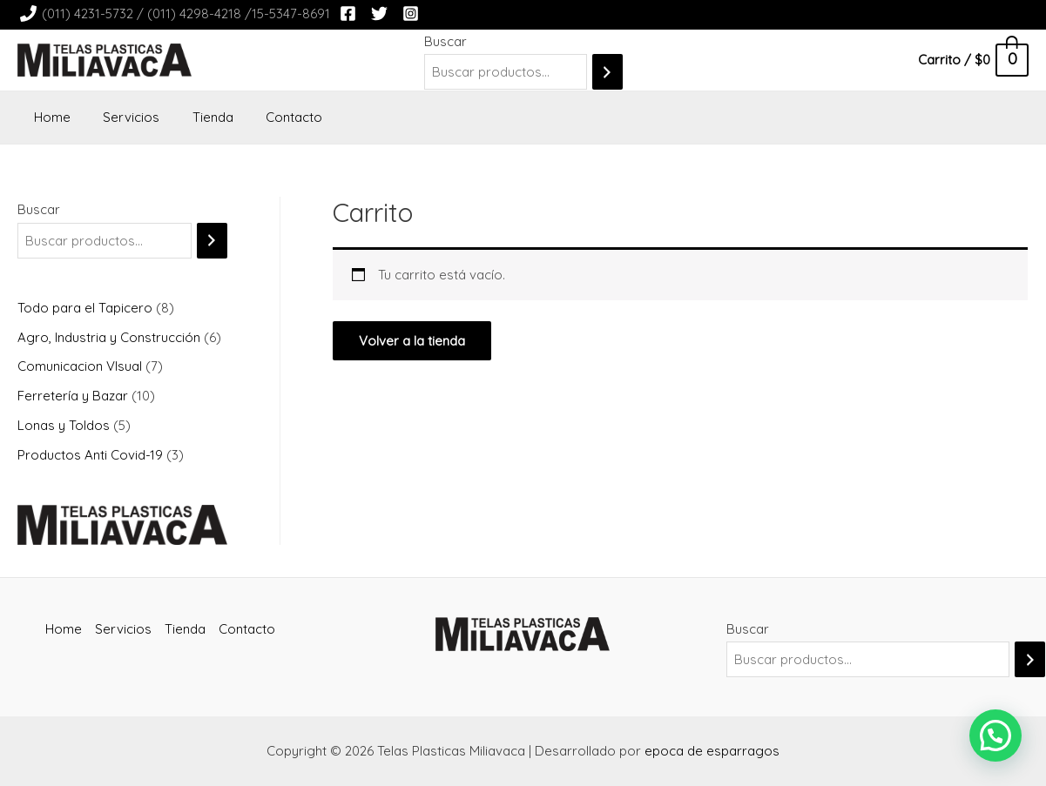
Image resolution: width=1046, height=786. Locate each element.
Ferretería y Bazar (74, 395)
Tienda (196, 117)
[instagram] (413, 13)
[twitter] (381, 13)
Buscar (445, 41)
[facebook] (350, 13)
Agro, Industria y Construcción (110, 337)
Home (48, 117)
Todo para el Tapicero (86, 307)
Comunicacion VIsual (81, 366)
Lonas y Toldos (65, 425)
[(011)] (175, 13)
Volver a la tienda (412, 341)
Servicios (121, 117)
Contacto (271, 117)
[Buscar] (607, 72)
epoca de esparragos (711, 750)
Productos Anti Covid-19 (91, 455)
